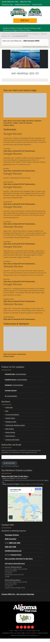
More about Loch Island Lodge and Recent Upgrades (22, 121)
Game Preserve (10, 436)
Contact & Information (12, 440)
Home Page (9, 407)
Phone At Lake (7, 4)
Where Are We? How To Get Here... (15, 476)
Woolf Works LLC (34, 635)
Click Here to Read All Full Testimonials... (19, 151)
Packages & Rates (10, 422)
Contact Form (37, 4)
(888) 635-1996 (12, 1)
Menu (25, 20)
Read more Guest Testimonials (14, 354)
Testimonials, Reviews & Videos (15, 425)
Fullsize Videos (8, 125)
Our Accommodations (12, 414)
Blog (6, 411)
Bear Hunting (9, 429)
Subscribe (9, 463)
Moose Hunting (10, 432)
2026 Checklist (10, 539)
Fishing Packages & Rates (33, 630)
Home (5, 34)
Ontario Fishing (10, 418)
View (17, 123)
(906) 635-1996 (25, 1)
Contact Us (21, 630)
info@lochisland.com (22, 4)
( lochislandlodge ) (15, 374)
